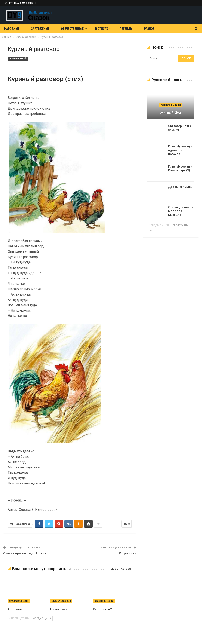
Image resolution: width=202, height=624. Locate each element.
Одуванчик (127, 553)
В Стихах (101, 28)
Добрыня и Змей (180, 187)
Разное (149, 28)
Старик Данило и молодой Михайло (180, 211)
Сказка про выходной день (24, 553)
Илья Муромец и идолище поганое (180, 150)
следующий (42, 618)
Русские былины (170, 105)
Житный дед (170, 112)
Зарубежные (40, 28)
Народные (11, 28)
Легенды (126, 28)
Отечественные (72, 28)
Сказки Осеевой (18, 58)
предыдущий (19, 618)
